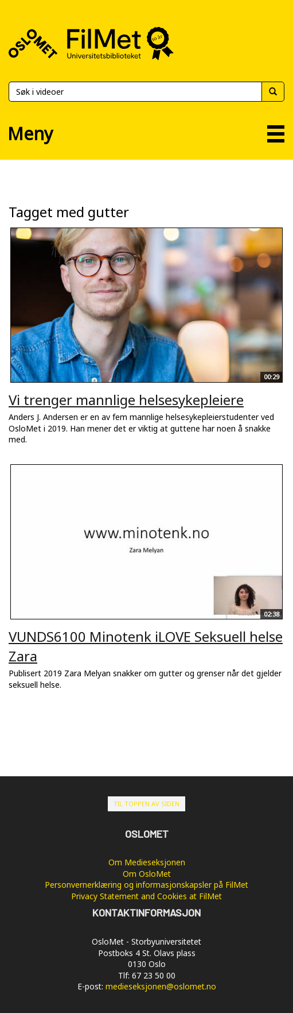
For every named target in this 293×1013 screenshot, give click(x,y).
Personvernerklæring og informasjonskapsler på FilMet (146, 884)
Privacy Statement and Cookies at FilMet (146, 896)
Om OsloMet (147, 873)
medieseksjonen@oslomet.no (161, 986)
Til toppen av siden (146, 803)
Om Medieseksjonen (146, 862)
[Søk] (135, 92)
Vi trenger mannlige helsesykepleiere (126, 399)
